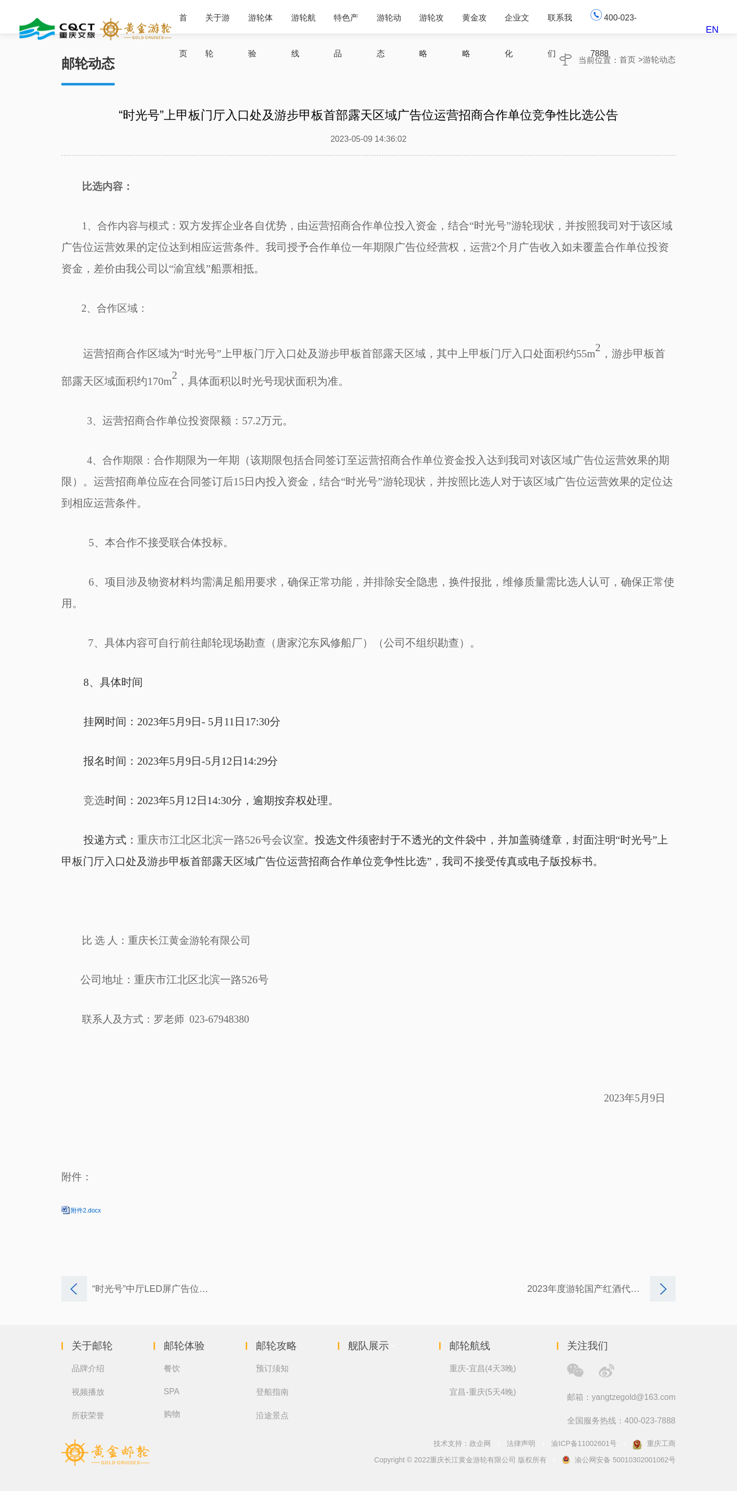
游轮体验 (260, 23)
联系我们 (560, 23)
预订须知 (272, 1368)
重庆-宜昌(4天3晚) (482, 1368)
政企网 (480, 1443)
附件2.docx (86, 1210)
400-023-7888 (614, 21)
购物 (172, 1414)
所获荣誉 (88, 1415)
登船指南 (272, 1392)
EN (712, 30)
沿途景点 (272, 1415)
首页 (183, 23)
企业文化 (517, 23)
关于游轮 (217, 23)
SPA (172, 1391)
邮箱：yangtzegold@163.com (621, 1397)
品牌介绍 (88, 1368)
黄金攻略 (474, 23)
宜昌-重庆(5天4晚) (482, 1392)
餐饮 (172, 1368)
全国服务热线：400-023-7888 (621, 1420)
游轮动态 (389, 23)
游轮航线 (303, 23)
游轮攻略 (431, 23)
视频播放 (88, 1392)
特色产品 (346, 23)
